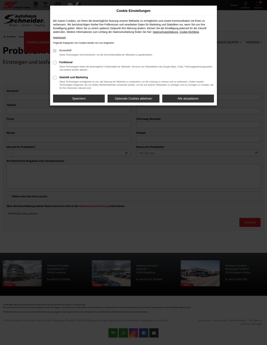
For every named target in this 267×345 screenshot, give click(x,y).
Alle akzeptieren (188, 98)
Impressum (59, 37)
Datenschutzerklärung (165, 31)
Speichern (79, 98)
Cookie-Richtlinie (189, 31)
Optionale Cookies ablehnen (133, 98)
